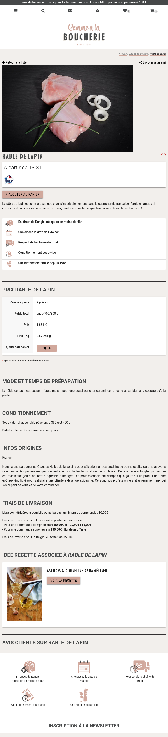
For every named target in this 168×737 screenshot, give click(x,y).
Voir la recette (63, 580)
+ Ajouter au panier (22, 194)
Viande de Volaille (138, 53)
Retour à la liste (14, 62)
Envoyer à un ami (152, 62)
